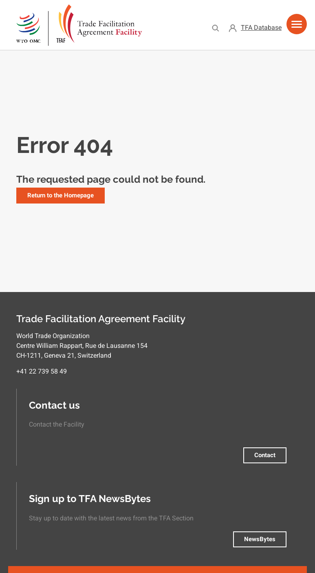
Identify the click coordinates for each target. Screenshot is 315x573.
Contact (264, 455)
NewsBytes (259, 539)
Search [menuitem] (215, 27)
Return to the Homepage (60, 195)
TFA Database (261, 27)
